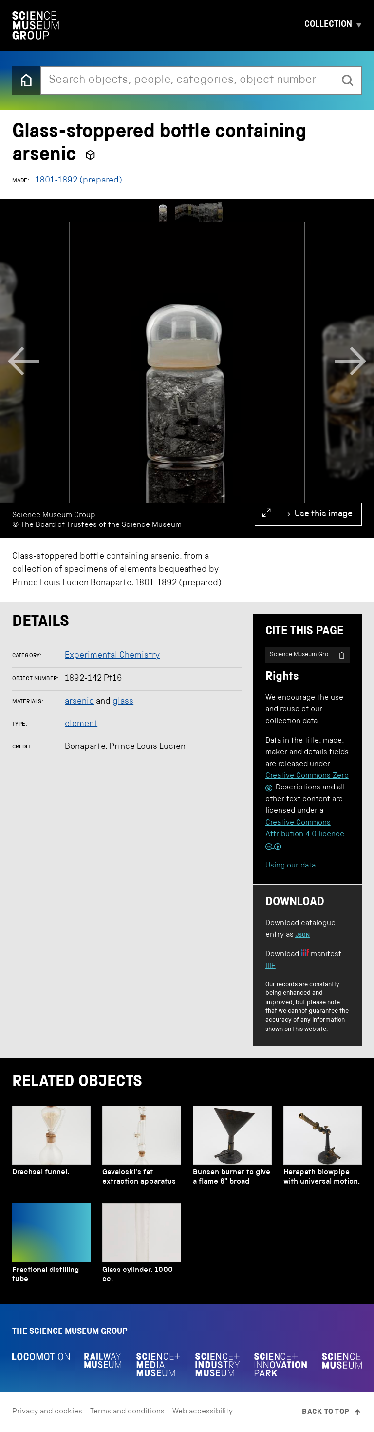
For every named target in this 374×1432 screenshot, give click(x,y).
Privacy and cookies (47, 1412)
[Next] (350, 362)
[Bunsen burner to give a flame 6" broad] (232, 1148)
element (81, 724)
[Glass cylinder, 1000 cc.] (141, 1246)
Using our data (290, 866)
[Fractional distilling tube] (51, 1246)
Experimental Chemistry (112, 655)
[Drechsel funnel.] (51, 1148)
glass (122, 701)
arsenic (79, 701)
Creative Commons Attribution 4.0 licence (304, 834)
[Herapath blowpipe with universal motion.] (322, 1148)
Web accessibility (202, 1412)
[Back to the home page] (26, 80)
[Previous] (23, 362)
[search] (347, 80)
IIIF (270, 966)
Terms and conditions (127, 1412)
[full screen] (266, 514)
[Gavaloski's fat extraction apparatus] (141, 1148)
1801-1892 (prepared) (79, 180)
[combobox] (188, 80)
